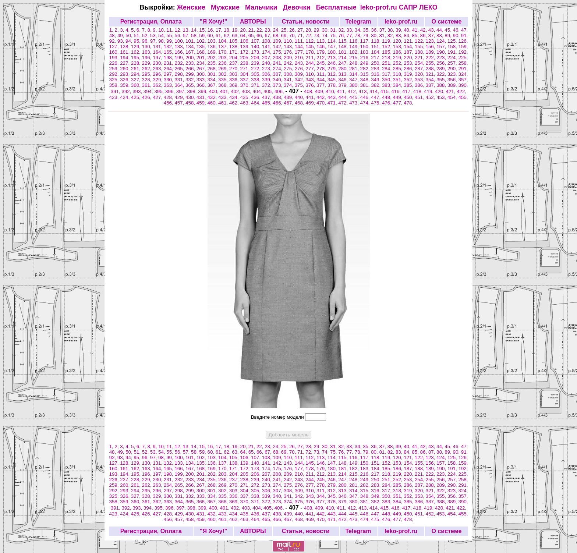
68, (277, 35)
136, (212, 46)
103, (212, 41)
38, (391, 30)
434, (234, 97)
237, (234, 63)
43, (432, 30)
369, (234, 85)
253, (409, 63)
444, (343, 97)
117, (365, 41)
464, (256, 103)
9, (155, 30)
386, (420, 85)
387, (431, 85)
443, (333, 97)
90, (457, 35)
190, (441, 52)
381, (365, 85)
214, (343, 57)
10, (162, 30)
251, (387, 63)
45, (449, 30)
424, (125, 97)
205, (245, 57)
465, (267, 103)
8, (150, 30)
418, (418, 91)
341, (289, 79)
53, (154, 35)
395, (159, 91)
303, (234, 74)
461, (223, 103)
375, (300, 85)
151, (376, 46)
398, (192, 91)
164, (158, 52)
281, (354, 68)
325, (114, 79)
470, (322, 103)
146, (322, 46)
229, (147, 63)
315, (365, 74)
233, (191, 63)
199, (179, 57)
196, (147, 57)
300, (202, 74)
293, (125, 74)
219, (398, 57)
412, (353, 91)
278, (322, 68)
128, (125, 46)
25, (285, 30)
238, (245, 63)
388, (441, 85)
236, (223, 63)
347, (354, 79)
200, (191, 57)
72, (309, 35)
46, (457, 30)
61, (220, 35)
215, (354, 57)
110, (289, 41)
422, (461, 91)
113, (322, 41)
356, (453, 79)
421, (451, 91)
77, (350, 35)
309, (300, 74)
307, (278, 74)
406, (280, 91)
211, (310, 57)
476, (387, 103)
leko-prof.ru (378, 7)
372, (267, 85)
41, (416, 30)
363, (169, 85)
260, (125, 68)
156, (431, 46)
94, (129, 41)
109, (278, 41)
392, (126, 91)
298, (179, 74)
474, (365, 103)
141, (267, 46)
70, (293, 35)
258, (463, 63)
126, (463, 41)
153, (398, 46)
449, (398, 97)
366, (202, 85)
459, (202, 103)
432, (212, 97)
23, (269, 30)
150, (365, 46)
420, (440, 91)
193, (114, 57)
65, (252, 35)
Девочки (297, 7)
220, (409, 57)
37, (383, 30)
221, (420, 57)
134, (191, 46)
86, (424, 35)
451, (420, 97)
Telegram (358, 21)
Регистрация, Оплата (151, 21)
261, (136, 68)
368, (223, 85)
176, (289, 52)
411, (342, 91)
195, (136, 57)
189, (431, 52)
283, (376, 68)
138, (234, 46)
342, (300, 79)
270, (234, 68)
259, (114, 68)
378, (333, 85)
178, (310, 52)
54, (162, 35)
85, (416, 35)
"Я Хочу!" (213, 21)
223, (441, 57)
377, (322, 85)
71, (301, 35)
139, (245, 46)
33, (351, 30)
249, (365, 63)
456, (169, 103)
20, (244, 30)
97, (154, 41)
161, (125, 52)
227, (125, 63)
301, (212, 74)
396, (170, 91)
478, (408, 103)
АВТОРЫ (253, 21)
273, (267, 68)
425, (136, 97)
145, (310, 46)
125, (453, 41)
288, (431, 68)
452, (431, 97)
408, (309, 91)
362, (158, 85)
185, (387, 52)
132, (169, 46)
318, (398, 74)
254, (420, 63)
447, (376, 97)
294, (136, 74)
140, (256, 46)
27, (301, 30)
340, (278, 79)
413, (363, 91)
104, (223, 41)
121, (409, 41)
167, (191, 52)
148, (343, 46)
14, (195, 30)
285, (398, 68)
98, (162, 41)
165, (169, 52)
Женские (193, 7)
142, (278, 46)
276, (300, 68)
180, (333, 52)
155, (420, 46)
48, (113, 35)
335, (223, 79)
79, (367, 35)
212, (322, 57)
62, (228, 35)
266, (191, 68)
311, (322, 74)
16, (212, 30)
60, (212, 35)
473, (354, 103)
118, (376, 41)
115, (343, 41)
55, (170, 35)
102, (202, 41)
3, (122, 30)
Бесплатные (338, 7)
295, (147, 74)
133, (179, 46)
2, (117, 30)
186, (398, 52)
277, (310, 68)
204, (234, 57)
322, (441, 74)
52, (146, 35)
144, (300, 46)
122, (420, 41)
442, (322, 97)
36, (375, 30)
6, (139, 30)
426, (147, 97)
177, (300, 52)
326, (125, 79)
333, (202, 79)
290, (453, 68)
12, (179, 30)
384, (398, 85)
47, (464, 30)
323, (453, 74)
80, (375, 35)
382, (376, 85)
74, (326, 35)
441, (310, 97)
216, (365, 57)
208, (278, 57)
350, (387, 79)
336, (234, 79)
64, (244, 35)
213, (333, 57)
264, (169, 68)
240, (267, 63)
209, (289, 57)
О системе (447, 21)
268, (212, 68)
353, (420, 79)
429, (179, 97)
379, (343, 85)
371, (256, 85)
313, (343, 74)
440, (300, 97)
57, (187, 35)
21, (252, 30)
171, (234, 52)
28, (309, 30)
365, (191, 85)
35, (367, 30)
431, (202, 97)
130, (147, 46)
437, (267, 97)
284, (387, 68)
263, (158, 68)
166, (179, 52)
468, (300, 103)
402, (236, 91)
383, (387, 85)
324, (463, 74)
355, (441, 79)
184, (376, 52)
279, (333, 68)
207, (267, 57)
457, (179, 103)
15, (203, 30)
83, (400, 35)
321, (431, 74)
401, (225, 91)
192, (463, 52)
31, (334, 30)
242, (289, 63)
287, (420, 68)
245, (322, 63)
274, (278, 68)
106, (245, 41)
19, (236, 30)
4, (128, 30)
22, (260, 30)
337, (245, 79)
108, (267, 41)
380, (354, 85)
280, (343, 68)
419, (429, 91)
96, (146, 41)
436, (256, 97)
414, (374, 91)
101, (191, 41)
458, (191, 103)
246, (333, 63)
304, (245, 74)
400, (214, 91)
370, (245, 85)
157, (441, 46)
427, (158, 97)
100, (179, 41)
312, (333, 74)
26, (293, 30)
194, (125, 57)
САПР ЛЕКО (418, 7)
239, (256, 63)
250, (376, 63)
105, (234, 41)
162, (136, 52)
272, (256, 68)
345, (333, 79)
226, (114, 63)
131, (158, 46)
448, (387, 97)
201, (202, 57)
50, (129, 35)
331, (179, 79)
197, (158, 57)
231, (169, 63)
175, (278, 52)
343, (310, 79)
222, (431, 57)
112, (310, 41)
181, (343, 52)
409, (320, 91)
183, (365, 52)
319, (409, 74)
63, (236, 35)
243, (300, 63)
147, (333, 46)
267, (202, 68)
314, (354, 74)
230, (158, 63)
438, (278, 97)
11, (170, 30)
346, (343, 79)
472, (343, 103)
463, (245, 103)
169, (212, 52)
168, (202, 52)
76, (342, 35)
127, (114, 46)
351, (398, 79)
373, (278, 85)
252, (398, 63)
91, (464, 35)
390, (463, 85)
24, (277, 30)
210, (300, 57)
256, (441, 63)
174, (267, 52)
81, (383, 35)
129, (136, 46)
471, (333, 103)
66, (260, 35)
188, (420, 52)
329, (158, 79)
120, (398, 41)
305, (256, 74)
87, (432, 35)
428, (169, 97)
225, (463, 57)
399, (203, 91)
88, (440, 35)
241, (278, 63)
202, (212, 57)
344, (322, 79)
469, (310, 103)
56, (179, 35)
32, (342, 30)
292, (114, 74)
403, (247, 91)
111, (300, 41)
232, (179, 63)
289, (441, 68)
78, (359, 35)
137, (223, 46)
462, (234, 103)
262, (147, 68)
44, (440, 30)
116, (354, 41)
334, (212, 79)
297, (169, 74)
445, (354, 97)
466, (278, 103)
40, (408, 30)
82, (391, 35)
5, (134, 30)
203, (223, 57)
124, (441, 41)
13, (187, 30)
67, (269, 35)
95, (138, 41)
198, (169, 57)
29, (318, 30)
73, (318, 35)
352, (409, 79)
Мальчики (262, 7)
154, (409, 46)
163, (147, 52)
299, (191, 74)
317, (387, 74)
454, (453, 97)
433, (223, 97)
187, (409, 52)
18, (228, 30)
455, (463, 97)
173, (256, 52)
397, (181, 91)
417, (407, 91)
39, (400, 30)
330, (169, 79)
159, (463, 46)
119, (387, 41)
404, (257, 91)
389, (453, 85)
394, (149, 91)
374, (289, 85)
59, (203, 35)
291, (463, 68)
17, (220, 30)
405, (269, 91)
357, (463, 79)
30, (326, 30)
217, (376, 57)
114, (333, 41)
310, (310, 74)
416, (396, 91)
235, (212, 63)
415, (386, 91)
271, (245, 68)
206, (256, 57)
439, (289, 97)
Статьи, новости (306, 21)
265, (179, 68)
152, (387, 46)
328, (147, 79)
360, (136, 85)
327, (136, 79)
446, (365, 97)
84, (408, 35)
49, (121, 35)
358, (114, 85)
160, (114, 52)
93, (121, 41)
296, (158, 74)
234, (202, 63)
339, (267, 79)
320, (420, 74)
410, (331, 91)
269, (223, 68)
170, (223, 52)
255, (431, 63)
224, (453, 57)
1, (112, 30)
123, (431, 41)
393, (138, 91)
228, (136, 63)
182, (354, 52)
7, (145, 30)
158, (453, 46)
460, (212, 103)
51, (138, 35)
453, (441, 97)
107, (256, 41)
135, (202, 46)
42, (424, 30)
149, (354, 46)
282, (365, 68)
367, (212, 85)
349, (376, 79)
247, (343, 63)
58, (195, 35)
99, (170, 41)
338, (256, 79)
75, (334, 35)
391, (116, 91)
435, (245, 97)
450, (409, 97)
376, (310, 85)
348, (365, 79)
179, (322, 52)
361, (147, 85)
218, (387, 57)
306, (267, 74)
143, (289, 46)
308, (289, 74)
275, (289, 68)
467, (289, 103)
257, (453, 63)
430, (191, 97)
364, (179, 85)
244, (310, 63)
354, (431, 79)
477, (398, 103)
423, (114, 97)
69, (285, 35)
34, (359, 30)
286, (409, 68)
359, (125, 85)
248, (354, 63)
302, (223, 74)
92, (113, 41)
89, (449, 35)
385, (409, 85)
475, (376, 103)
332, (191, 79)
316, (376, 74)
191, (453, 52)
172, (245, 52)
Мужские (226, 7)
